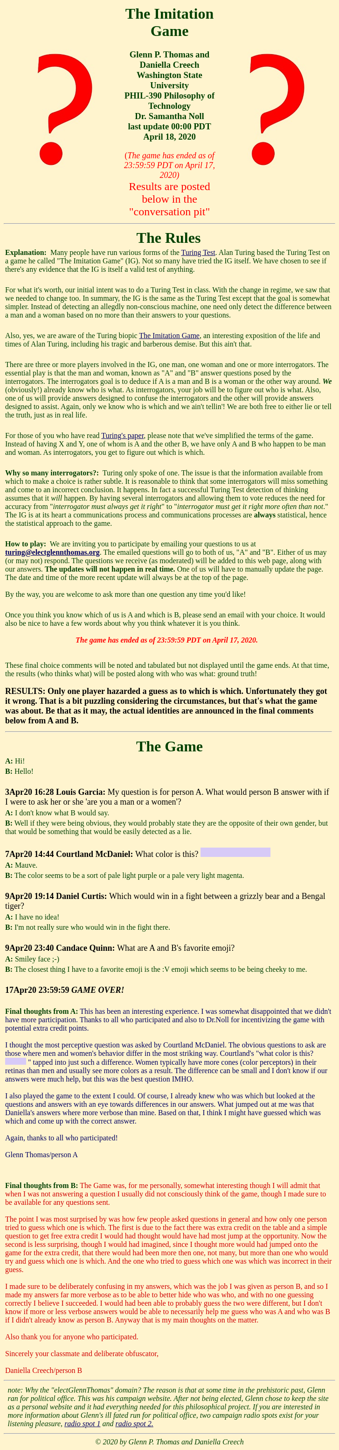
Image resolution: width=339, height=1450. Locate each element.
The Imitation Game (169, 336)
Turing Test (198, 252)
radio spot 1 (82, 1424)
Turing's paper (122, 435)
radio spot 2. (134, 1424)
